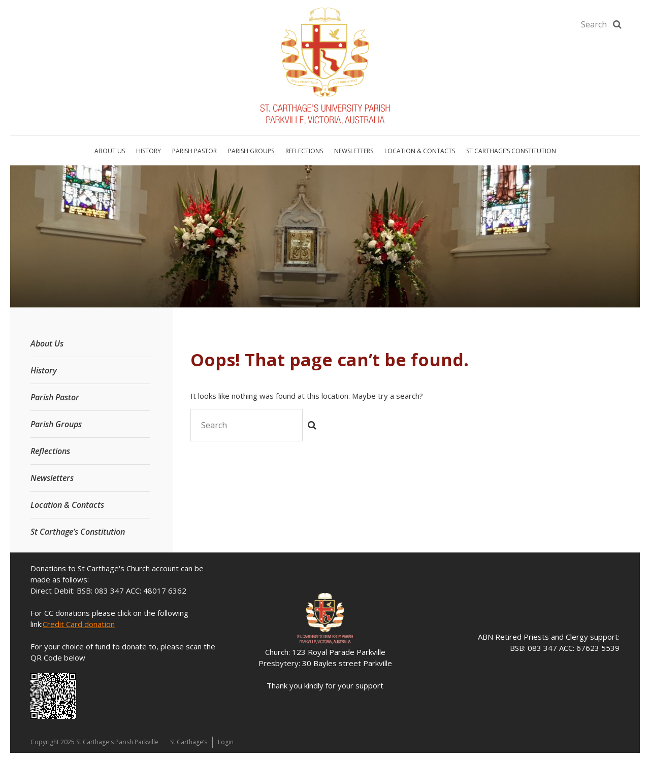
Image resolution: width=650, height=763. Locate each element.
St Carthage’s (188, 742)
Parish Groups (251, 151)
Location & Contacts (419, 151)
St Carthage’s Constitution (511, 151)
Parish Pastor (194, 151)
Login (226, 742)
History (148, 151)
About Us (109, 151)
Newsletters (353, 151)
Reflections (304, 151)
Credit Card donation (79, 624)
